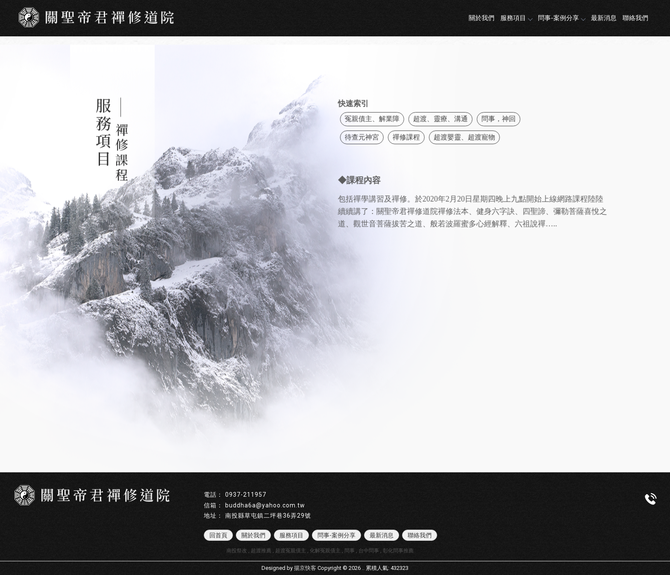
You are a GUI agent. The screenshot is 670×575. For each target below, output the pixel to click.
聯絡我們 (635, 18)
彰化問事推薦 (398, 551)
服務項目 (516, 18)
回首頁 (218, 535)
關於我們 (481, 18)
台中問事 (369, 551)
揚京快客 (305, 568)
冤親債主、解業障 (383, 118)
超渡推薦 (261, 551)
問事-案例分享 (561, 18)
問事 (349, 551)
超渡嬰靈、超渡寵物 (475, 137)
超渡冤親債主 (290, 551)
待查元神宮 (373, 137)
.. (363, 568)
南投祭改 (236, 551)
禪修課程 (417, 137)
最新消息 (604, 18)
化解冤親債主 (325, 551)
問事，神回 (509, 118)
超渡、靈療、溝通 (451, 118)
